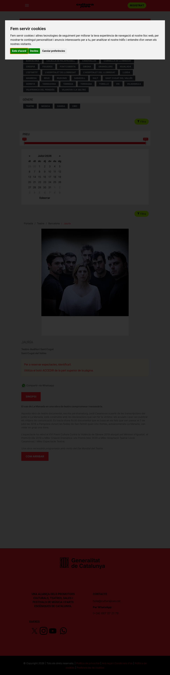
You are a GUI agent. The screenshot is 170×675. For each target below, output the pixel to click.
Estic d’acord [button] (19, 51)
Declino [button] (34, 51)
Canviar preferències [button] (53, 51)
